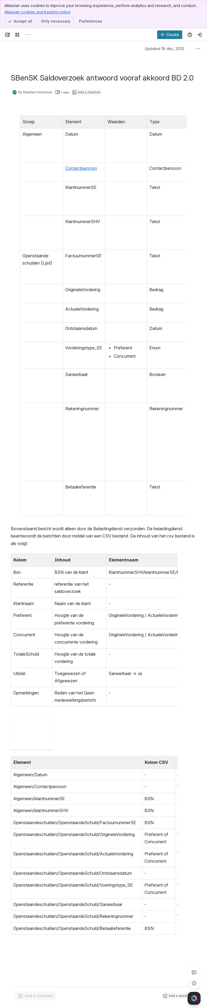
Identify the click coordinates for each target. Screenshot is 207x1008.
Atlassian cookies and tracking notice (38, 11)
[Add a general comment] (35, 996)
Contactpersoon (72, 168)
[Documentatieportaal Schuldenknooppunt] (28, 34)
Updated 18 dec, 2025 (164, 48)
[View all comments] (194, 972)
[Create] (169, 34)
